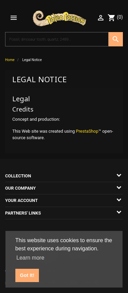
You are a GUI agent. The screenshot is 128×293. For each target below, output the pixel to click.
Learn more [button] (30, 258)
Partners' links (23, 213)
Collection (18, 175)
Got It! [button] (27, 275)
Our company (20, 188)
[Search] (57, 39)
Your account (21, 200)
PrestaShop (87, 131)
